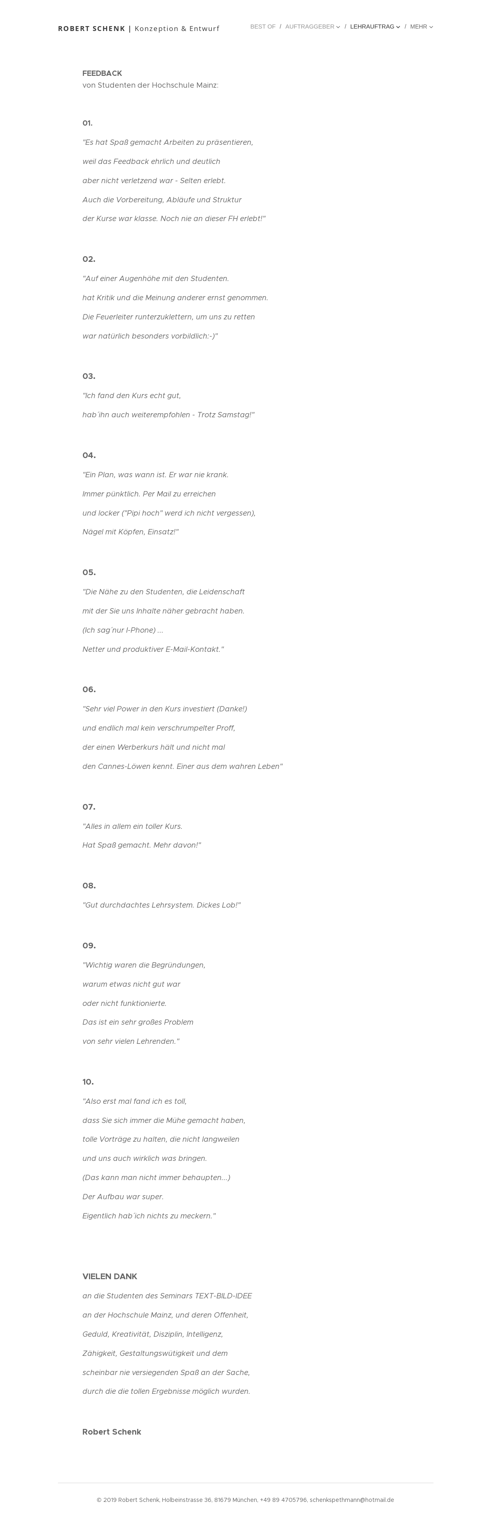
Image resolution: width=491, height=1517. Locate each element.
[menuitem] (269, 26)
